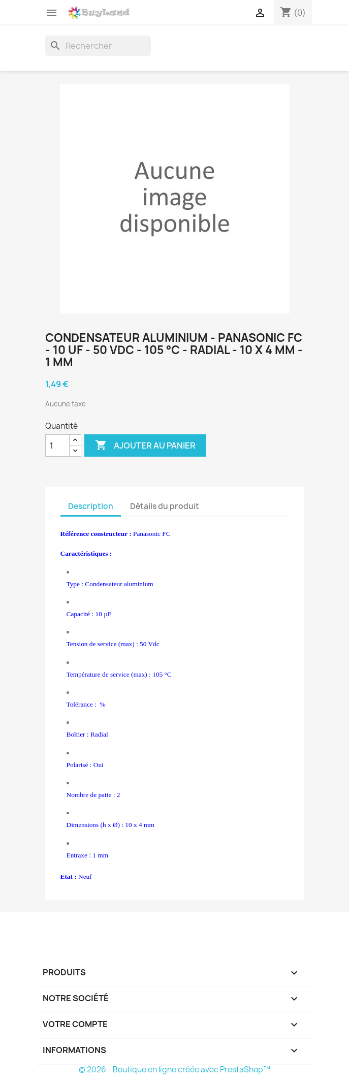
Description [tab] (90, 506)
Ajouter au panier (145, 445)
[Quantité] (57, 445)
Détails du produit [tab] (164, 506)
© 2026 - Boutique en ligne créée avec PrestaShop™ (174, 1069)
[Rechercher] (98, 46)
